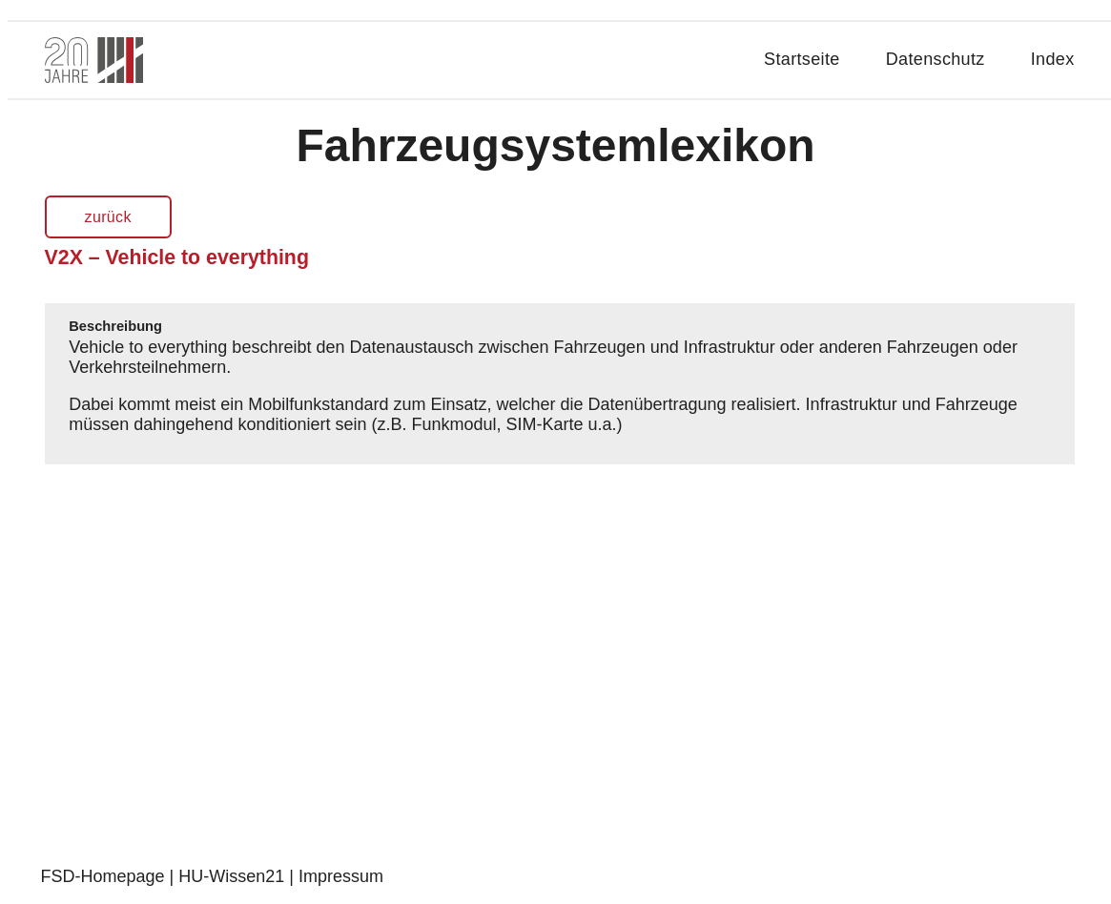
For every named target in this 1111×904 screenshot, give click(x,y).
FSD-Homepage (103, 876)
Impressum (340, 876)
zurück (108, 217)
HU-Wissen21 (231, 876)
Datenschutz (935, 59)
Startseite (802, 59)
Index (1053, 59)
